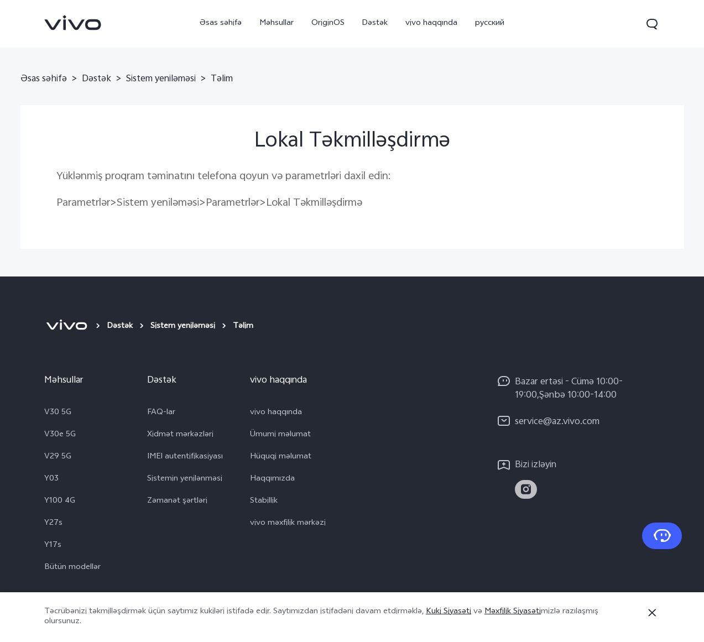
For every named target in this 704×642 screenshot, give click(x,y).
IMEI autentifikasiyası (185, 457)
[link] (73, 22)
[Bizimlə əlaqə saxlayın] (662, 536)
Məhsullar (276, 23)
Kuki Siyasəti (448, 612)
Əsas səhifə (221, 23)
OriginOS (328, 23)
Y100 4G (59, 502)
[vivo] (66, 327)
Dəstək (375, 23)
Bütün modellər (72, 568)
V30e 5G (60, 435)
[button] (652, 24)
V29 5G (57, 457)
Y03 (51, 479)
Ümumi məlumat (280, 435)
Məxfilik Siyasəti (512, 612)
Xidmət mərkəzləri (180, 435)
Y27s (53, 524)
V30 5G (57, 413)
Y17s (52, 546)
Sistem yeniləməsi (161, 79)
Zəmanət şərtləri (177, 502)
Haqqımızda (272, 479)
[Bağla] (652, 612)
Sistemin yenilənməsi (184, 479)
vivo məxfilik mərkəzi (288, 524)
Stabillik (264, 502)
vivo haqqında (431, 23)
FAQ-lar (161, 413)
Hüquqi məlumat (280, 457)
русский (489, 23)
